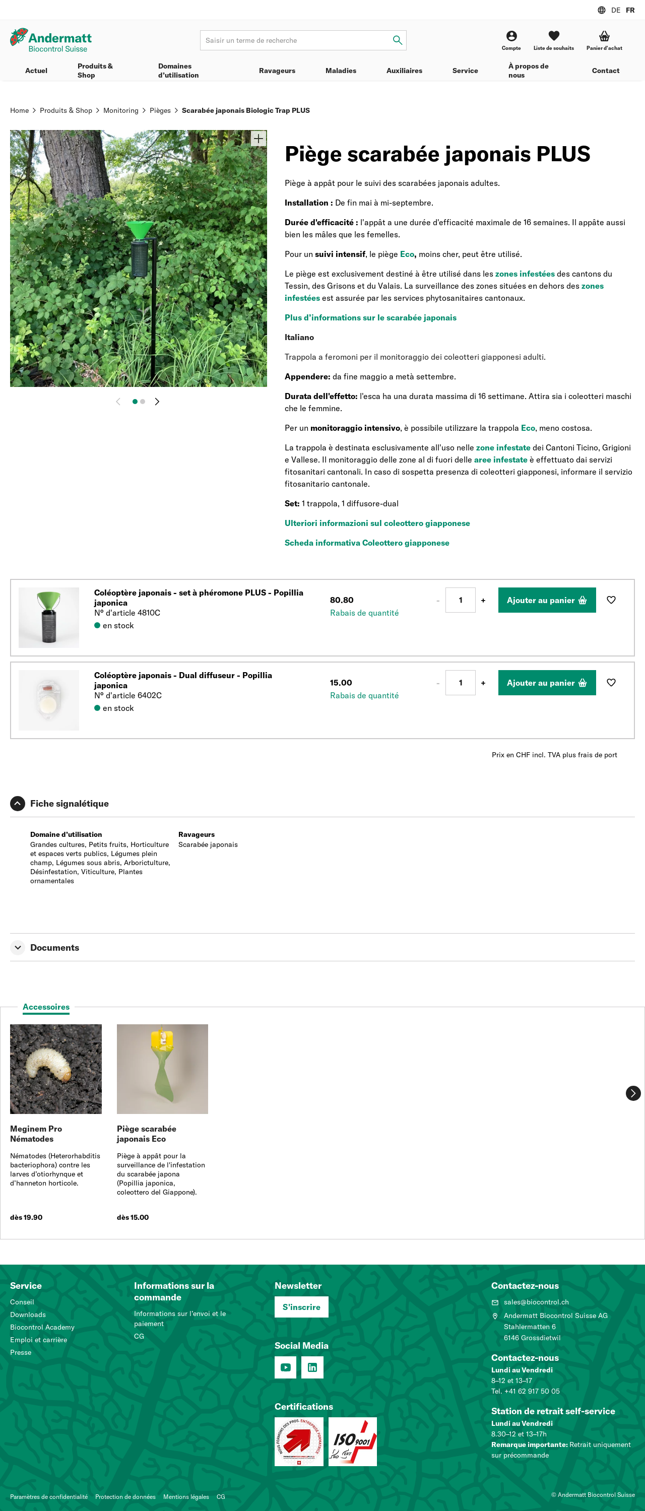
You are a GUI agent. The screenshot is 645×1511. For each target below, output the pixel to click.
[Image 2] (142, 401)
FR (630, 10)
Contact (606, 70)
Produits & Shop (95, 70)
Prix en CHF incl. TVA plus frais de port (554, 754)
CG (139, 1336)
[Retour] (120, 401)
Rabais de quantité (364, 613)
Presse (20, 1352)
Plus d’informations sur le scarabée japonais (371, 317)
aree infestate (501, 459)
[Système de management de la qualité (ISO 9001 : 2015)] (353, 1441)
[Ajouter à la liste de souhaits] (611, 600)
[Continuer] (157, 401)
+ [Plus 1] (483, 600)
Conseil (22, 1301)
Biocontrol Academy (42, 1327)
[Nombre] (460, 600)
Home (19, 110)
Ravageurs (277, 70)
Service (465, 70)
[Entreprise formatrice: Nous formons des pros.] (299, 1441)
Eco (407, 254)
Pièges (160, 110)
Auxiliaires (404, 70)
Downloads (28, 1314)
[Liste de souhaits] (554, 40)
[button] (604, 40)
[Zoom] (258, 138)
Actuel (36, 70)
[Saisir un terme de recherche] (398, 40)
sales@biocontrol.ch (530, 1301)
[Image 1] (135, 401)
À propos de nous (528, 70)
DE (616, 10)
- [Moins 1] (438, 600)
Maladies (341, 70)
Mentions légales (186, 1496)
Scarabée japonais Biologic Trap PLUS (246, 110)
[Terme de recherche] (303, 40)
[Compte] (511, 40)
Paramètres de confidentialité (49, 1496)
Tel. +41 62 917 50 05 (525, 1391)
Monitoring (121, 110)
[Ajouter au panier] (547, 600)
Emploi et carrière (38, 1339)
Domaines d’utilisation (178, 70)
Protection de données (125, 1496)
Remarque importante (528, 1444)
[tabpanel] (322, 1128)
